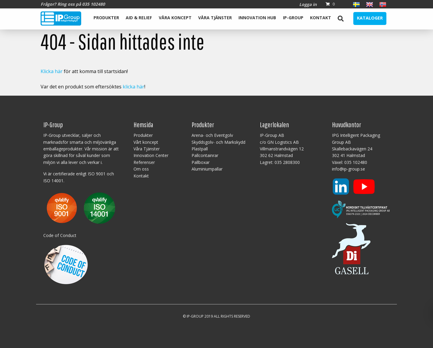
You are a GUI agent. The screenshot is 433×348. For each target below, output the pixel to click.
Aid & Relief (139, 17)
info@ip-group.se (348, 169)
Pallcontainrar (205, 155)
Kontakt (320, 17)
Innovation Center (151, 155)
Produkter (106, 17)
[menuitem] (106, 18)
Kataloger (370, 18)
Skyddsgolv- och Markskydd (218, 142)
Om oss (141, 169)
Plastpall (200, 149)
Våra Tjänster (215, 17)
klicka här (133, 86)
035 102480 (355, 162)
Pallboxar (201, 162)
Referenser (144, 162)
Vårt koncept (146, 142)
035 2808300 (287, 162)
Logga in (308, 4)
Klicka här (52, 71)
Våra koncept (175, 17)
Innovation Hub (257, 17)
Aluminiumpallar (207, 169)
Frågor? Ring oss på (73, 4)
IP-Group (293, 17)
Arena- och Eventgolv (212, 135)
